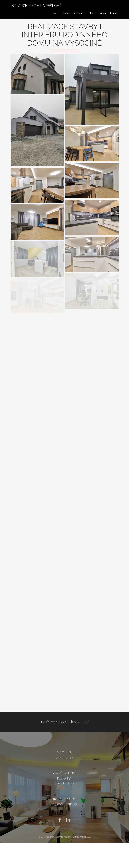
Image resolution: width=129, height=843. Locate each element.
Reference (78, 15)
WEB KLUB (85, 837)
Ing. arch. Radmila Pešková (36, 8)
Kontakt (114, 15)
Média (92, 15)
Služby (65, 15)
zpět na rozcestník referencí (64, 722)
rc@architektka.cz (64, 804)
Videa (103, 15)
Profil (55, 15)
